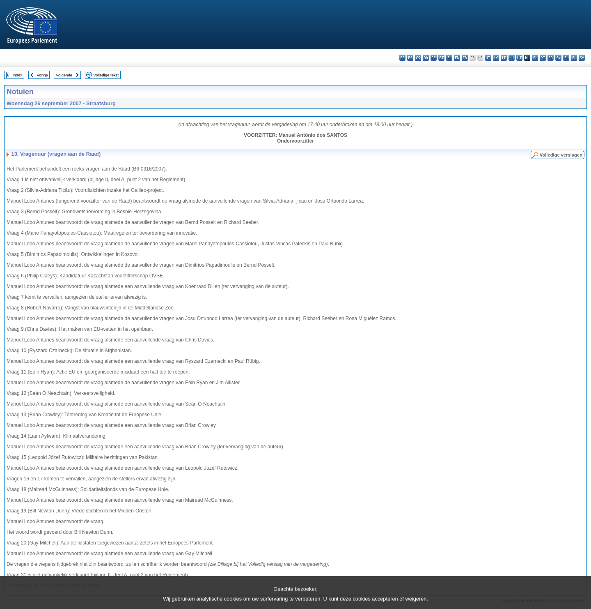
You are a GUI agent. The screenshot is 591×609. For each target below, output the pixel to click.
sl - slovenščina (566, 58)
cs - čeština (418, 58)
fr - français (465, 58)
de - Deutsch (434, 58)
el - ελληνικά (449, 58)
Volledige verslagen (561, 154)
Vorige (42, 75)
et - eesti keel (441, 58)
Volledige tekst (106, 75)
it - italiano (488, 58)
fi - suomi (574, 58)
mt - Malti (519, 58)
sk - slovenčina (558, 58)
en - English (457, 58)
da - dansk (426, 58)
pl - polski (535, 58)
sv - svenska (582, 58)
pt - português (543, 58)
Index (17, 75)
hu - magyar (512, 58)
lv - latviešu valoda (496, 58)
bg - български (402, 58)
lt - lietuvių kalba (504, 58)
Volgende (64, 75)
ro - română (550, 58)
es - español (410, 58)
